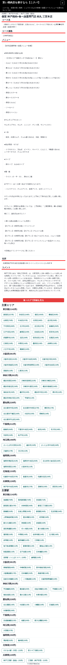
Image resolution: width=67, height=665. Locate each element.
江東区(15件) (8, 343)
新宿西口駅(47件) (9, 506)
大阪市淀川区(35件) (49, 359)
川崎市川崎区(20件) (48, 381)
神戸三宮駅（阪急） (28, 14)
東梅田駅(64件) (9, 567)
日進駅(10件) (54, 605)
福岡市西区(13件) (9, 467)
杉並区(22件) (39, 332)
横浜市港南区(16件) (50, 386)
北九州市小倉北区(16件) (51, 461)
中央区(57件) (23, 320)
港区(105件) (39, 315)
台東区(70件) (8, 320)
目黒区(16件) (54, 338)
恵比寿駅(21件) (28, 517)
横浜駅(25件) (24, 589)
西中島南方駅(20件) (43, 567)
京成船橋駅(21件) (9, 620)
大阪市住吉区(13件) (51, 365)
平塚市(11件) (29, 398)
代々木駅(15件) (27, 529)
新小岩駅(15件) (43, 529)
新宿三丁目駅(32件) (45, 506)
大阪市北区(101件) (10, 359)
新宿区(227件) (8, 315)
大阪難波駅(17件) (9, 573)
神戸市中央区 (14, 14)
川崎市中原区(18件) (30, 386)
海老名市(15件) (9, 392)
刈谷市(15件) (29, 414)
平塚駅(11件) (57, 589)
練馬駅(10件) (36, 557)
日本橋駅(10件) (41, 552)
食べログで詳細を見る (33, 300)
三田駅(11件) (39, 540)
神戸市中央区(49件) (10, 487)
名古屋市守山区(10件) (11, 419)
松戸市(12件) (23, 435)
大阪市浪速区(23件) (10, 365)
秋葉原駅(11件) (9, 552)
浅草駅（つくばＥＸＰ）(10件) (14, 557)
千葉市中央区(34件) (25, 429)
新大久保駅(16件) (9, 523)
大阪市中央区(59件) (29, 359)
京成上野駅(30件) (24, 511)
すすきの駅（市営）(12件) (13, 650)
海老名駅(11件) (9, 595)
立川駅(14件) (54, 534)
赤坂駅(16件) (41, 523)
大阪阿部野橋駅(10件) (49, 579)
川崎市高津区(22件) (28, 381)
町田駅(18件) (44, 517)
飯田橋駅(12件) (23, 540)
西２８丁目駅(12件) (35, 650)
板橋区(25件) (54, 326)
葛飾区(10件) (24, 349)
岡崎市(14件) (44, 414)
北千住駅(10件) (25, 552)
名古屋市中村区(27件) (31, 408)
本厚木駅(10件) (41, 595)
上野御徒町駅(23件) (10, 517)
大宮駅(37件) (8, 630)
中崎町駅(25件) (25, 567)
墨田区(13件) (37, 343)
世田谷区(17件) (38, 338)
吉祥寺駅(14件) (38, 534)
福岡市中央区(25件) (30, 461)
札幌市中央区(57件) (10, 477)
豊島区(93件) (53, 315)
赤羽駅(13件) (8, 540)
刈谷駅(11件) (24, 605)
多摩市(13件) (52, 343)
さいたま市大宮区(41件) (12, 445)
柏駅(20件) (25, 620)
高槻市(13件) (8, 371)
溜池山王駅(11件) (45, 546)
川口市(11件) (23, 451)
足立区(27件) (39, 326)
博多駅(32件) (8, 640)
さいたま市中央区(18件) (50, 445)
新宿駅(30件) (41, 511)
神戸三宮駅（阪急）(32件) (13, 660)
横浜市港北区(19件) (10, 386)
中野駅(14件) (23, 534)
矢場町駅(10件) (9, 610)
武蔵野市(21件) (9, 338)
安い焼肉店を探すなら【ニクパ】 (21, 2)
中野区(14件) (23, 343)
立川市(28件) (24, 326)
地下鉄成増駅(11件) (10, 546)
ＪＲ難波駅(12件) (29, 579)
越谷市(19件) (31, 445)
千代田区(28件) (9, 326)
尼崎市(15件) (42, 487)
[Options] (62, 3)
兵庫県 (4, 14)
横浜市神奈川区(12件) (11, 398)
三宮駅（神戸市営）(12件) (37, 660)
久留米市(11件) (27, 467)
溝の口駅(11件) (25, 595)
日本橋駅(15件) (27, 573)
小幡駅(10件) (39, 605)
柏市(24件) (42, 429)
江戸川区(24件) (9, 332)
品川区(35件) (52, 320)
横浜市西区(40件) (9, 381)
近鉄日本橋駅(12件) (10, 579)
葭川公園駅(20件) (40, 620)
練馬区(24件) (24, 332)
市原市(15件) (8, 435)
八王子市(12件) (9, 349)
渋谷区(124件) (24, 315)
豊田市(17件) (49, 408)
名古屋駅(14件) (9, 605)
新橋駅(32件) (8, 511)
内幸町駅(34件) (27, 506)
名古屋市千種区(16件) (11, 414)
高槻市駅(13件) (43, 573)
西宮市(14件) (57, 487)
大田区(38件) (37, 320)
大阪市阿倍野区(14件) (31, 365)
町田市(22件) (54, 332)
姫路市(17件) (28, 487)
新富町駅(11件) (28, 546)
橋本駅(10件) (23, 640)
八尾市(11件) (23, 371)
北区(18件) (24, 338)
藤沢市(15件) (24, 392)
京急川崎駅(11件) (40, 589)
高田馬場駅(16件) (9, 529)
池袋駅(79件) (8, 500)
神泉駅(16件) (26, 523)
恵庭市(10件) (28, 477)
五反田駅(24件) (56, 511)
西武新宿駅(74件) (24, 500)
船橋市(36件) (8, 429)
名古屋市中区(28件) (10, 408)
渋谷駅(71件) (41, 500)
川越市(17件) (8, 451)
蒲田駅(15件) (8, 534)
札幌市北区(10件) (44, 477)
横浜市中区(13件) (40, 392)
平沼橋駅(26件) (9, 589)
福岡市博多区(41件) (10, 461)
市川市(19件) (55, 429)
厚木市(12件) (57, 392)
